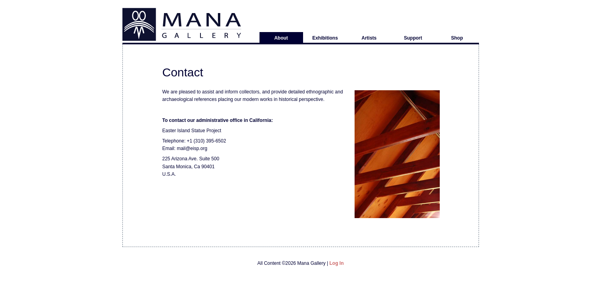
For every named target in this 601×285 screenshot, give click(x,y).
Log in (337, 263)
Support (413, 38)
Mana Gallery (181, 24)
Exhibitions (325, 38)
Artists (368, 38)
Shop (457, 38)
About (281, 38)
